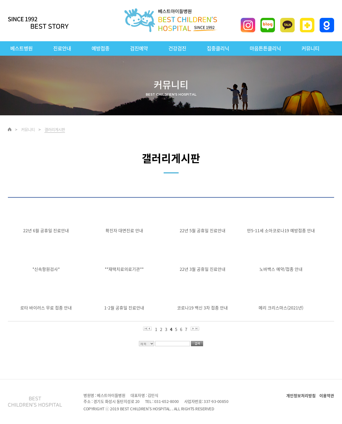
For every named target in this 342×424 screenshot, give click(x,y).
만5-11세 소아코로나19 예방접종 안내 (282, 230)
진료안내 (62, 48)
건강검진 (177, 48)
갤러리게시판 (54, 129)
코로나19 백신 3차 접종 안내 (203, 307)
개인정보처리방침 (301, 396)
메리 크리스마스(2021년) (282, 307)
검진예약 (139, 48)
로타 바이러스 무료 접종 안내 (47, 307)
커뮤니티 (310, 48)
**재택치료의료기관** (125, 269)
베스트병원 (21, 48)
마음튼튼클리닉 (265, 48)
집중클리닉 (218, 48)
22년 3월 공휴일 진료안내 (204, 269)
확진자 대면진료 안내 (125, 230)
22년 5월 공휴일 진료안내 (204, 230)
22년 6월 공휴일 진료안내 (47, 230)
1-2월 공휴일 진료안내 (125, 307)
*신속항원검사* (47, 269)
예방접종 (100, 48)
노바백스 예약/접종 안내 (282, 269)
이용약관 (326, 396)
